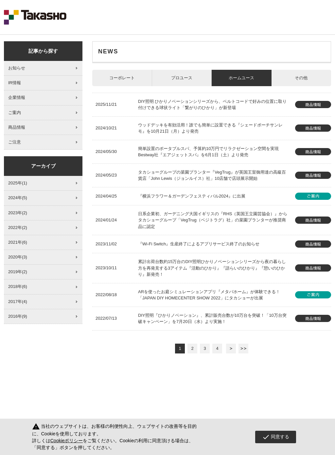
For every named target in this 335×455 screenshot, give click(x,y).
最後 (243, 348)
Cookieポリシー (66, 440)
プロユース (181, 77)
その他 (301, 77)
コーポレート (122, 77)
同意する (275, 437)
